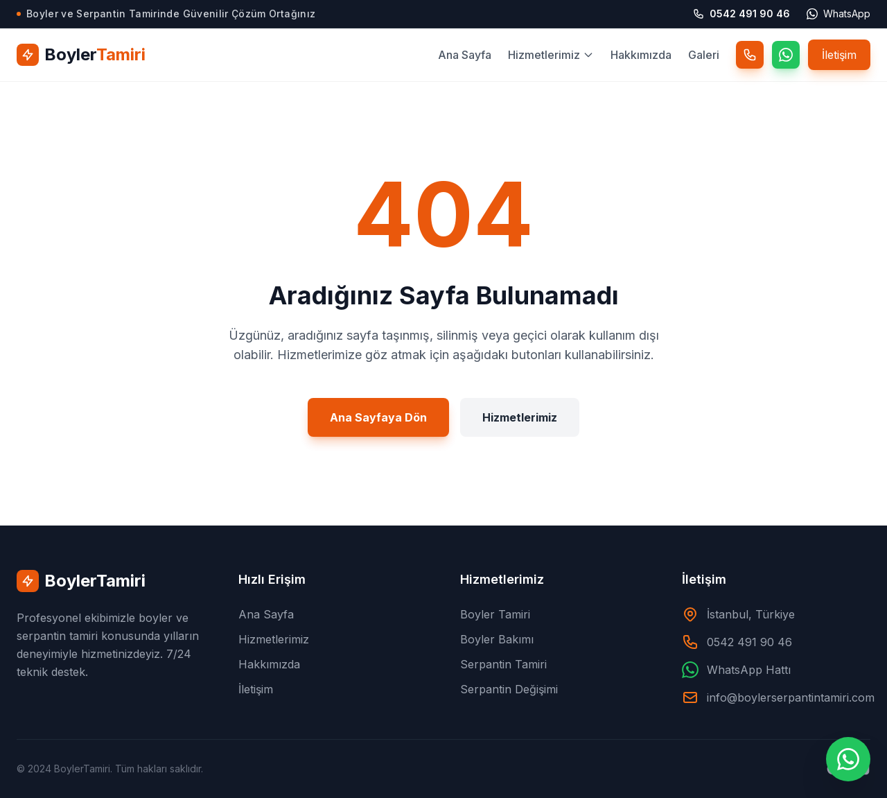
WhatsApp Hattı (749, 670)
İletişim (839, 55)
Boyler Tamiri (495, 614)
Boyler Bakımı (497, 639)
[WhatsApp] (786, 55)
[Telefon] (750, 55)
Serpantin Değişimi (509, 689)
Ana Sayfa (464, 55)
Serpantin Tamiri (503, 664)
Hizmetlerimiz (551, 55)
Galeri (703, 55)
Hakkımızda (641, 55)
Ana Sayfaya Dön (378, 426)
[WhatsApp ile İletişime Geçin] (848, 759)
